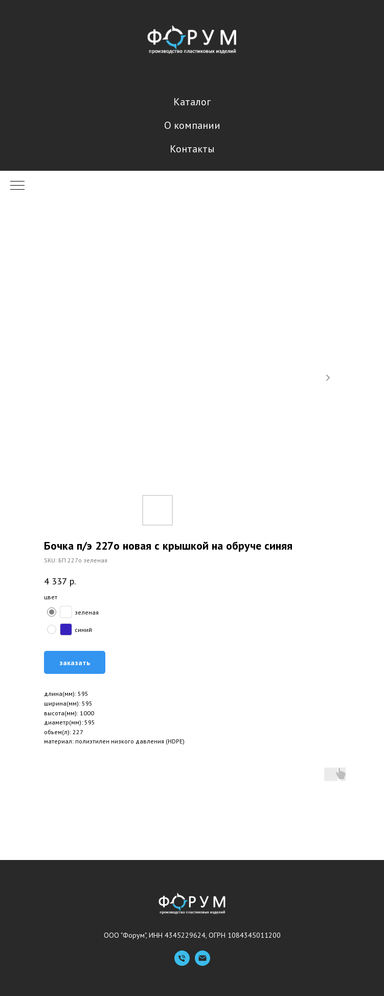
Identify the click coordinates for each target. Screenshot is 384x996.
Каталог (192, 101)
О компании (192, 125)
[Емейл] (202, 963)
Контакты (192, 148)
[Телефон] (182, 963)
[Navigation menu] (17, 186)
